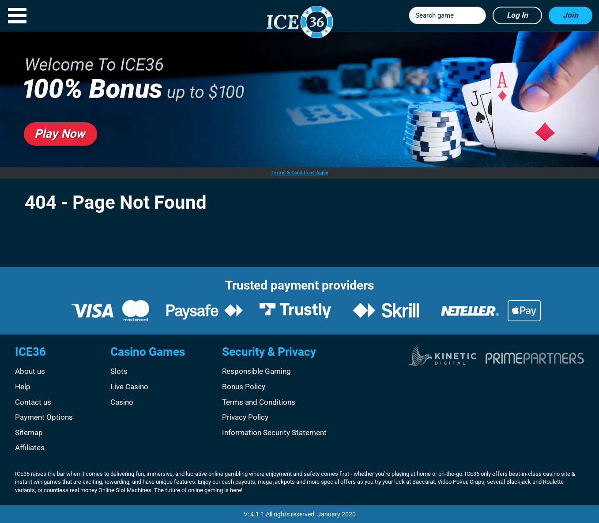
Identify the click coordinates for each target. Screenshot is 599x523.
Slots (119, 371)
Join (570, 15)
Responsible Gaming (256, 371)
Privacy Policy (245, 417)
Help (22, 386)
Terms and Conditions (258, 402)
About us (30, 371)
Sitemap (29, 432)
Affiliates (30, 447)
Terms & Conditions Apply (299, 173)
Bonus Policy (243, 386)
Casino (121, 402)
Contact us (33, 402)
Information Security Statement (274, 432)
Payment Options (44, 417)
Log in (517, 15)
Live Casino (129, 386)
